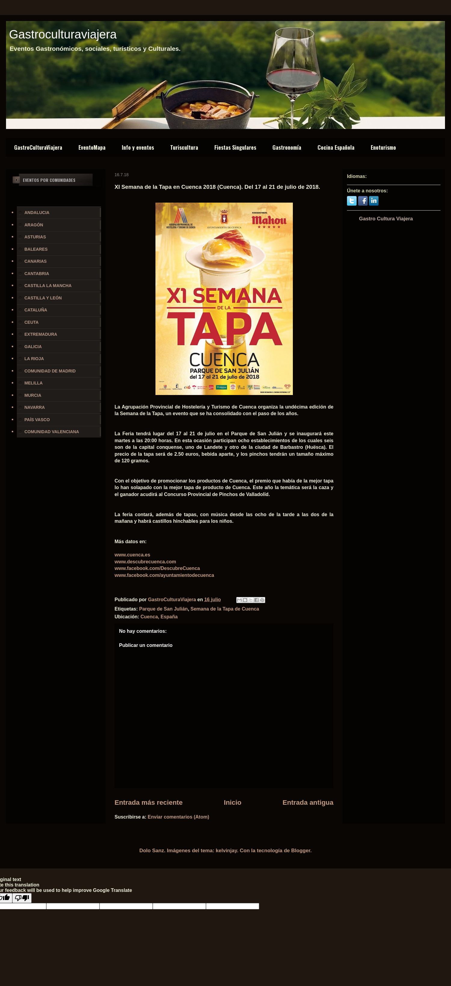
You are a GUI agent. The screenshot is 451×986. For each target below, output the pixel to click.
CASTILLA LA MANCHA (48, 285)
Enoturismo (383, 147)
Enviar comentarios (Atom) (178, 816)
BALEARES (36, 249)
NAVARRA (34, 407)
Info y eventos (138, 147)
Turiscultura (184, 147)
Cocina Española (336, 147)
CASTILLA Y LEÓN (43, 297)
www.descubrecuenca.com (145, 561)
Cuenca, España (159, 616)
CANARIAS (35, 261)
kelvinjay (226, 850)
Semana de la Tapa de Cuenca (225, 608)
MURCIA (32, 395)
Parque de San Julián (163, 608)
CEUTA (31, 322)
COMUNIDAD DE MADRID (49, 371)
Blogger (300, 850)
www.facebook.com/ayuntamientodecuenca (164, 575)
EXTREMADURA (40, 334)
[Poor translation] (22, 898)
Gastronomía (286, 147)
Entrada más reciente (149, 802)
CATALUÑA (35, 310)
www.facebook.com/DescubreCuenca (157, 568)
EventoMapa (92, 147)
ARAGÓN (33, 224)
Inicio (232, 802)
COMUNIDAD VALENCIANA (51, 431)
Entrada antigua (308, 802)
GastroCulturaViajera (38, 147)
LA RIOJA (34, 358)
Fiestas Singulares (235, 147)
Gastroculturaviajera (63, 34)
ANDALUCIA (36, 212)
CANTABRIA (36, 273)
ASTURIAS (35, 236)
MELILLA (33, 383)
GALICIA (33, 346)
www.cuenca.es (132, 554)
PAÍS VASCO (37, 419)
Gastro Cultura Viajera (386, 219)
